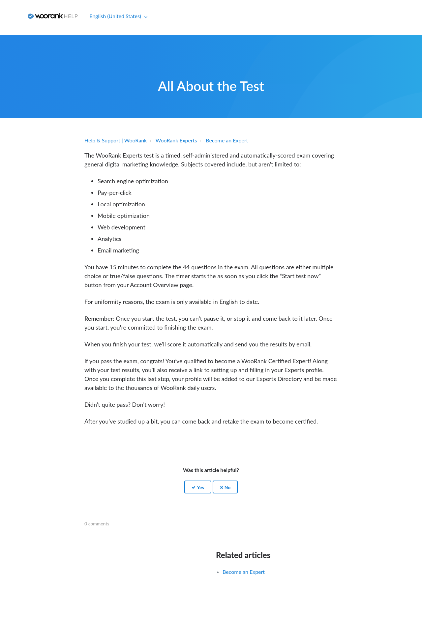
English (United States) (115, 16)
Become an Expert (227, 140)
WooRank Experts (176, 140)
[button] (197, 487)
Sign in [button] (11, 16)
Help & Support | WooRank (115, 140)
